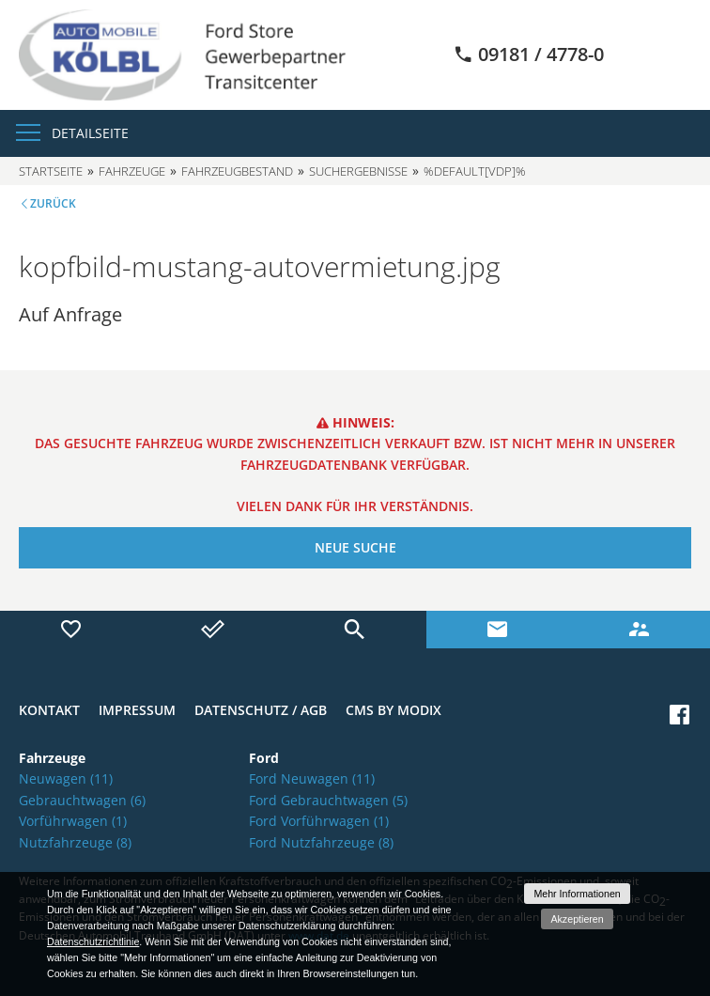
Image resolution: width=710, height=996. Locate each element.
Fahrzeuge (132, 171)
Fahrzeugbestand (237, 171)
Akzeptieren (576, 919)
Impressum (137, 710)
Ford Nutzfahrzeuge (321, 842)
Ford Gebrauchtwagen (328, 800)
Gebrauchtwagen (82, 800)
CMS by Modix (393, 710)
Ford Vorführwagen (319, 821)
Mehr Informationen (576, 893)
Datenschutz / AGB (260, 710)
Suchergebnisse (358, 171)
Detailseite (90, 133)
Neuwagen (66, 778)
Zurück (53, 203)
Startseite (51, 171)
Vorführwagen (73, 821)
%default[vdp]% (475, 171)
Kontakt (49, 710)
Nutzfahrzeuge (75, 842)
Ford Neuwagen (312, 778)
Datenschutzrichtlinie (93, 941)
